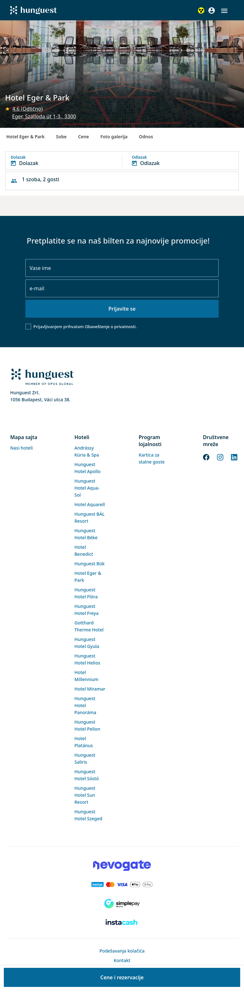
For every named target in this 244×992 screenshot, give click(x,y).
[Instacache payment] (122, 923)
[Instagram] (220, 456)
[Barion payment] (122, 884)
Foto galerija (113, 137)
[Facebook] (206, 456)
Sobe (61, 137)
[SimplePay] (122, 904)
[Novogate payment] (122, 865)
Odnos (146, 137)
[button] (224, 11)
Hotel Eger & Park (25, 137)
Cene (83, 137)
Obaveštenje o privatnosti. (111, 326)
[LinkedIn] (234, 456)
